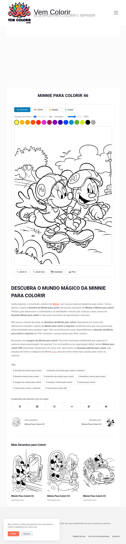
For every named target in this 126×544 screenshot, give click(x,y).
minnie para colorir (86, 382)
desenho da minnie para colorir (27, 370)
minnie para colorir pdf (56, 388)
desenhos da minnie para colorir (59, 376)
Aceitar (13, 534)
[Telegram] (71, 406)
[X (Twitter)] (37, 406)
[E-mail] (106, 406)
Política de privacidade (98, 537)
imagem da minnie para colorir (27, 382)
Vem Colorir (52, 12)
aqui (54, 351)
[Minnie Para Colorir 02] (27, 470)
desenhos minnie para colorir (92, 376)
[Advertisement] (63, 58)
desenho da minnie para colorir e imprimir (65, 370)
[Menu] (116, 12)
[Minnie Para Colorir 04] (99, 470)
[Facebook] (20, 406)
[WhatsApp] (89, 406)
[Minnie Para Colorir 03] (63, 470)
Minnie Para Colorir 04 (94, 496)
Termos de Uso (79, 537)
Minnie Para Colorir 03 (58, 496)
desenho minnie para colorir (26, 376)
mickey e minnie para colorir (59, 382)
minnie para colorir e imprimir (27, 388)
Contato (116, 537)
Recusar (26, 534)
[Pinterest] (54, 406)
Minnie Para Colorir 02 (22, 496)
